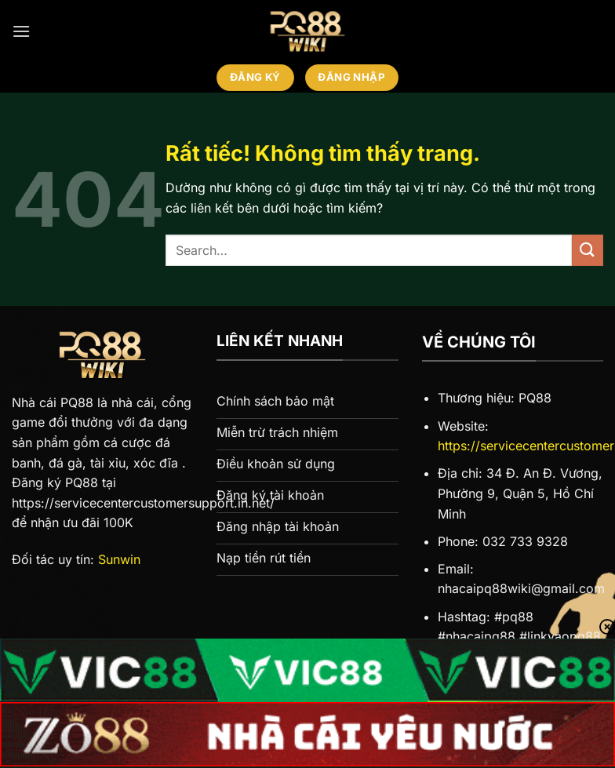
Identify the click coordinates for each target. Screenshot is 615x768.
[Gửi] (587, 250)
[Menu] (21, 31)
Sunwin (119, 559)
